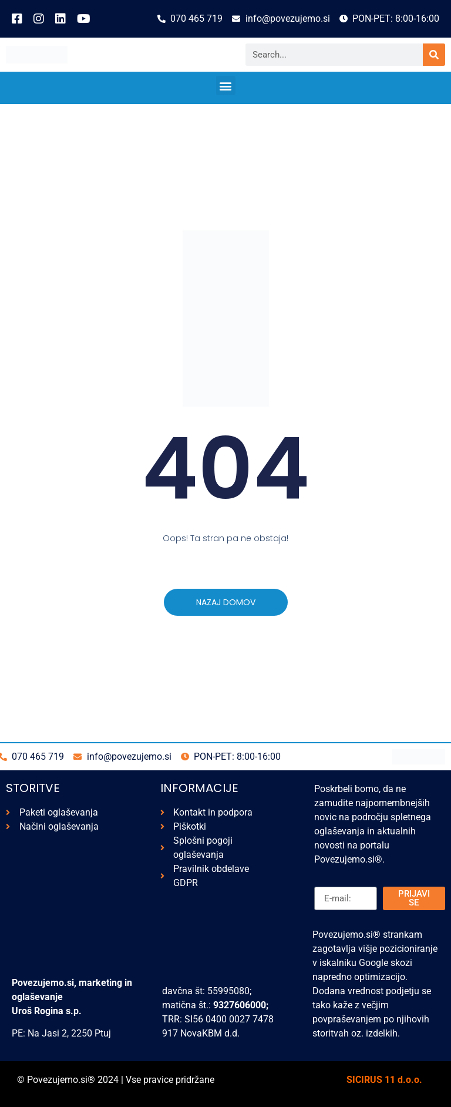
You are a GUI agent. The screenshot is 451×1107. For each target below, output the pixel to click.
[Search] (434, 54)
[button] (225, 85)
